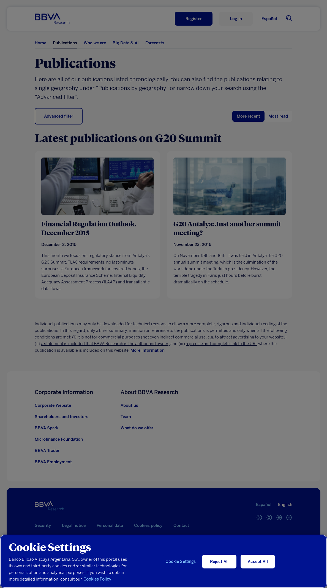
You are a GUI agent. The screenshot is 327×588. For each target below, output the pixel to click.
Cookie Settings (180, 561)
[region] (163, 561)
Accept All (258, 561)
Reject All (219, 561)
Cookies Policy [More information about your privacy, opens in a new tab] (97, 579)
